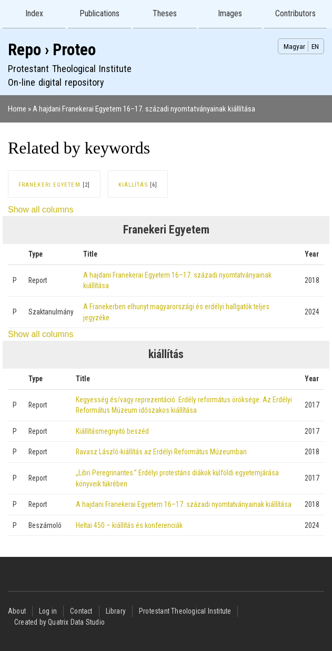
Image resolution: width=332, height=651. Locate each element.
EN (315, 46)
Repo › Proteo (52, 49)
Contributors (295, 13)
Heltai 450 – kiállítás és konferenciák (129, 525)
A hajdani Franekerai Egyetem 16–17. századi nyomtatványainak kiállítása (144, 109)
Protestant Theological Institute (185, 611)
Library (116, 611)
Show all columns (41, 209)
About (17, 611)
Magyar (294, 46)
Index (34, 13)
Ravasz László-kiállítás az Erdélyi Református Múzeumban (161, 451)
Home (17, 109)
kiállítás (133, 184)
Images (230, 13)
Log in (48, 611)
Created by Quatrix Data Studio (59, 622)
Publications (99, 13)
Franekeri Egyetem (49, 184)
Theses (165, 13)
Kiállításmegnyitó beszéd (112, 431)
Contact (81, 611)
